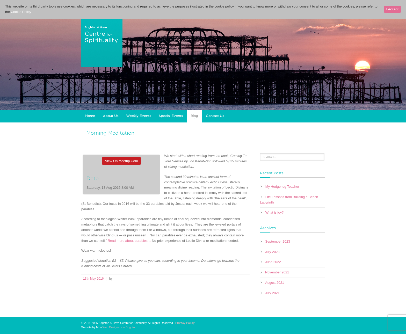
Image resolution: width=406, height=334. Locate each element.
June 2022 (273, 262)
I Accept (392, 9)
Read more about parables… (130, 241)
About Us (110, 116)
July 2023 (272, 252)
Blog (194, 116)
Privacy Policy (185, 322)
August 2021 (274, 283)
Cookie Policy (21, 12)
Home (90, 116)
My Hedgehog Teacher (282, 186)
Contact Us (215, 116)
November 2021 (277, 272)
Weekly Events (138, 116)
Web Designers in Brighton (119, 327)
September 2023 (277, 241)
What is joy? (274, 212)
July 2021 (272, 293)
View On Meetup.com (121, 161)
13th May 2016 (93, 278)
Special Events (171, 116)
